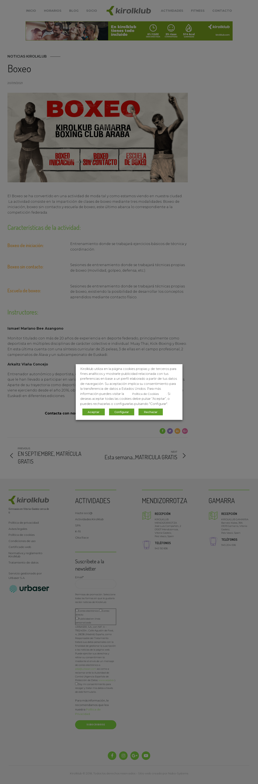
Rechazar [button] (150, 412)
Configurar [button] (121, 412)
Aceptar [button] (93, 412)
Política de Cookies (145, 394)
